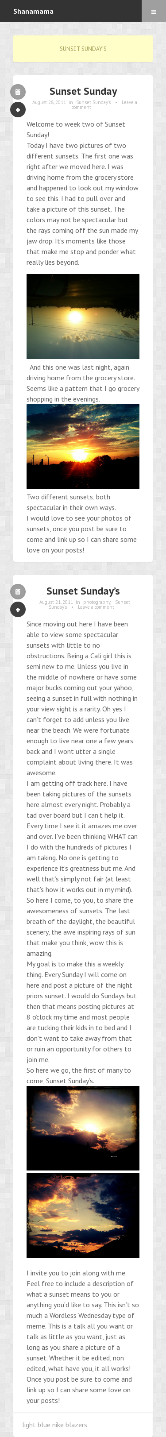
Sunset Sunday (83, 91)
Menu (154, 11)
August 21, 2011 (56, 602)
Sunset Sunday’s (83, 591)
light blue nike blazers (54, 1424)
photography (96, 602)
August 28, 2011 (49, 102)
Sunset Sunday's (93, 102)
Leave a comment (96, 607)
